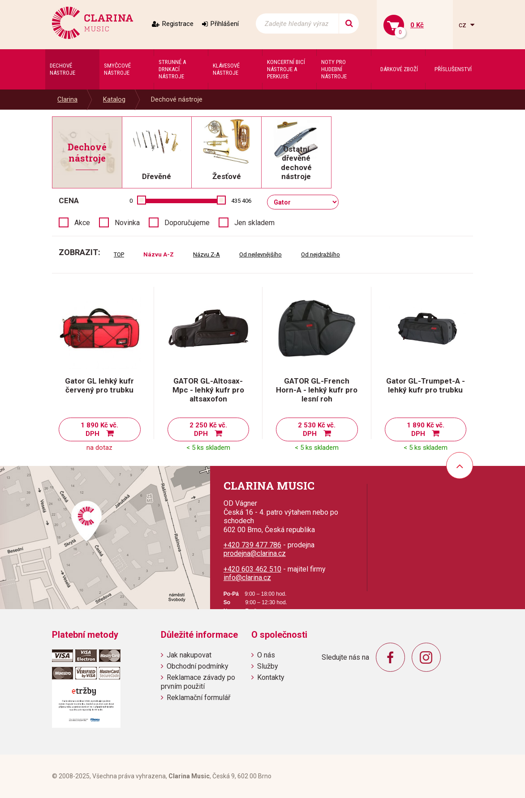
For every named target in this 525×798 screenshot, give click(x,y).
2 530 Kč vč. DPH (317, 429)
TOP (119, 254)
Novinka (127, 222)
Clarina (67, 99)
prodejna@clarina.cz (255, 553)
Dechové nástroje (176, 99)
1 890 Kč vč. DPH (99, 429)
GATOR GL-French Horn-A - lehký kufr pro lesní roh (316, 389)
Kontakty (270, 677)
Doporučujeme (187, 222)
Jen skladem (254, 222)
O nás (266, 655)
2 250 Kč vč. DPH (208, 429)
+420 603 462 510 (252, 569)
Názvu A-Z (158, 254)
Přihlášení (225, 24)
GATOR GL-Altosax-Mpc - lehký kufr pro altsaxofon (208, 389)
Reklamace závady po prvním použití (198, 681)
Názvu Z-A (206, 254)
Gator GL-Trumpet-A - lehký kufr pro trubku (425, 385)
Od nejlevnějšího (260, 254)
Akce (82, 222)
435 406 (241, 200)
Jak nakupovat (189, 655)
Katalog (114, 99)
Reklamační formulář (198, 697)
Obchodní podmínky (197, 666)
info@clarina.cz (247, 577)
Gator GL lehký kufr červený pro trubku (99, 385)
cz (463, 25)
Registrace (178, 24)
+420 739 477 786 (252, 545)
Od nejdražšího (320, 254)
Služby (267, 666)
